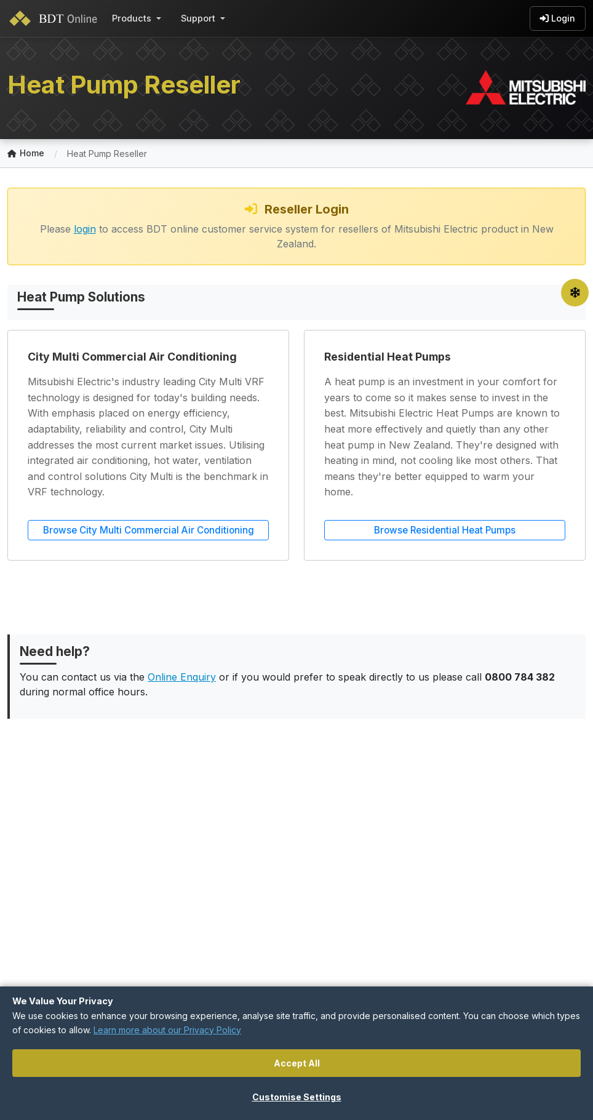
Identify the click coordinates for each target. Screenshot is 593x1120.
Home (25, 153)
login (85, 229)
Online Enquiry (182, 677)
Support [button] (198, 18)
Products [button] (131, 18)
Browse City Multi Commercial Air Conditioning (148, 530)
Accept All (297, 1063)
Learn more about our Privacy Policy (167, 1030)
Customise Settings (296, 1097)
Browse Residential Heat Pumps (444, 530)
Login (557, 18)
